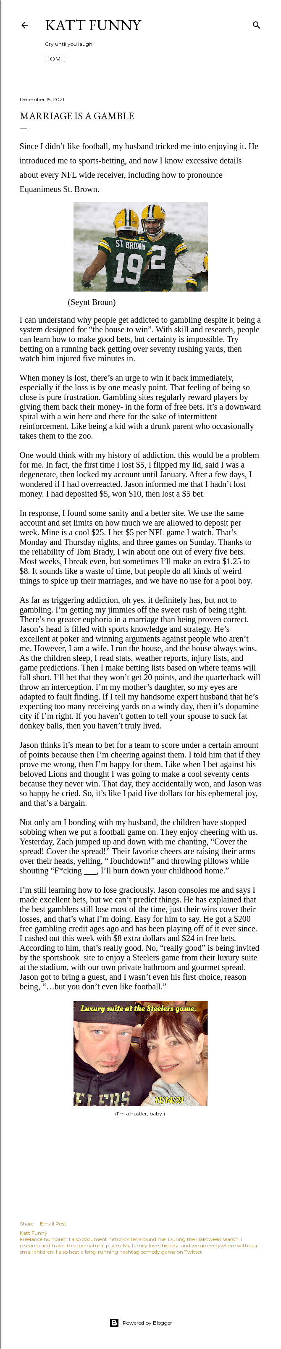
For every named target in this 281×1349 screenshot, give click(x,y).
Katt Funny (93, 25)
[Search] (257, 23)
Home (55, 59)
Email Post (53, 1223)
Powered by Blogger (140, 1323)
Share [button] (27, 1223)
